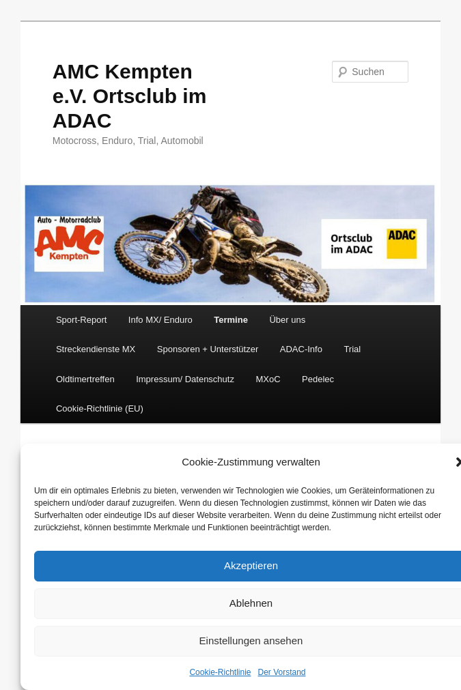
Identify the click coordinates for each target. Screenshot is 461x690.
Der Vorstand (282, 672)
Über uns (287, 320)
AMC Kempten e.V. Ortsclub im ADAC (130, 96)
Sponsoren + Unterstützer (208, 349)
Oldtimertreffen (85, 379)
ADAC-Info (301, 349)
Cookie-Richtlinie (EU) (99, 408)
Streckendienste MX (95, 349)
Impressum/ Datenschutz (185, 379)
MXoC (267, 379)
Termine (231, 320)
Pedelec (318, 379)
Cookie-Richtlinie (220, 672)
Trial (352, 349)
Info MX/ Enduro (160, 320)
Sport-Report (81, 320)
